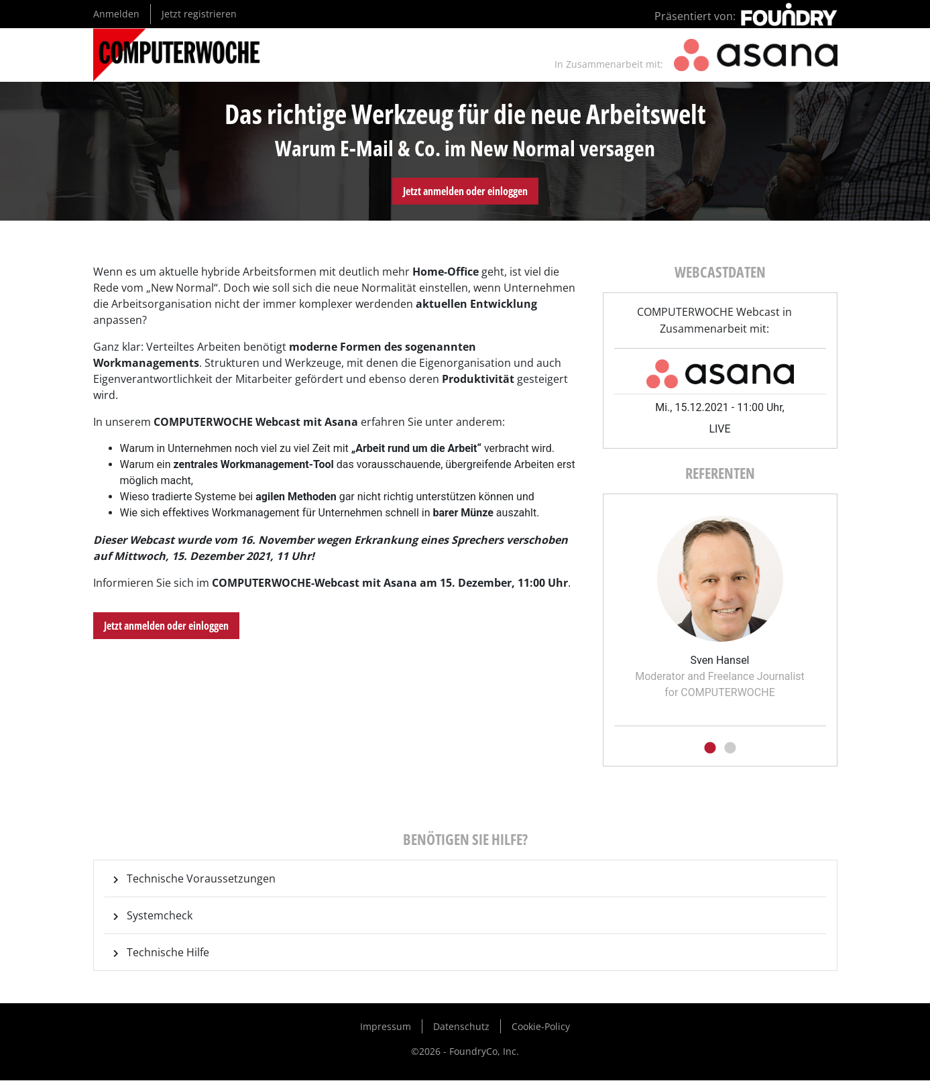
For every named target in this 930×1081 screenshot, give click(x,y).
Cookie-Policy (541, 1026)
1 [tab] (710, 748)
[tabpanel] (720, 603)
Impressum (385, 1026)
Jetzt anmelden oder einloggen (465, 191)
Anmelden (116, 13)
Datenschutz (461, 1026)
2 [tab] (730, 748)
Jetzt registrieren (199, 13)
